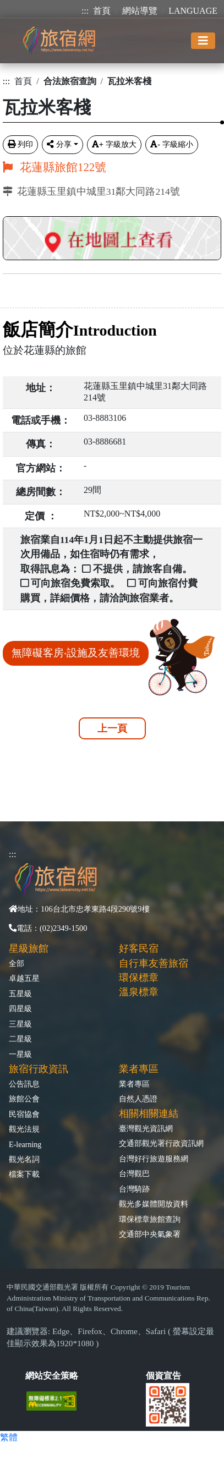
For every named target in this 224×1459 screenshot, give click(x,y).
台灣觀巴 (134, 1173)
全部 (16, 963)
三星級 (20, 1023)
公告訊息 (24, 1083)
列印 (20, 144)
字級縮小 (171, 144)
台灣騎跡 (134, 1188)
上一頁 (112, 728)
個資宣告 (163, 1375)
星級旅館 (28, 948)
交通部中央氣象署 (150, 1234)
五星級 (20, 993)
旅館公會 (24, 1098)
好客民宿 (139, 948)
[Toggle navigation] (203, 40)
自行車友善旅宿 (153, 963)
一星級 (20, 1054)
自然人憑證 (138, 1098)
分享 (59, 144)
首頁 (102, 10)
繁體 (9, 1437)
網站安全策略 (51, 1375)
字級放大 (114, 144)
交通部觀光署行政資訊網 (161, 1143)
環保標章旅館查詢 (150, 1219)
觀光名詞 (24, 1159)
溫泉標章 (139, 991)
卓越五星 (24, 978)
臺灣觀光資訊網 (146, 1128)
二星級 (20, 1038)
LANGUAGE (192, 10)
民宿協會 (24, 1114)
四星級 (20, 1008)
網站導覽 (139, 10)
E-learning (25, 1144)
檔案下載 (24, 1174)
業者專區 (134, 1083)
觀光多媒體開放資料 (153, 1203)
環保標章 (139, 977)
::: (85, 10)
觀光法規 (24, 1129)
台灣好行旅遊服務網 (153, 1158)
